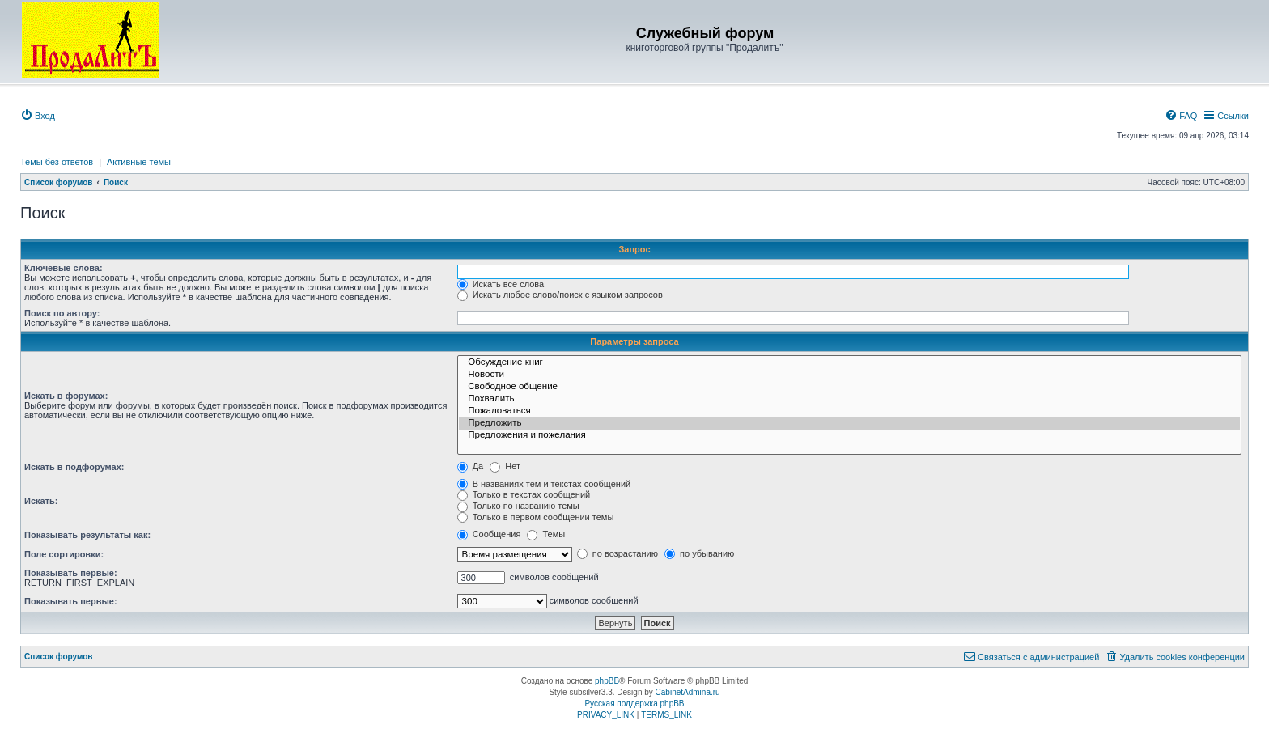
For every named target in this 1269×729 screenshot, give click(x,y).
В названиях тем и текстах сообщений (544, 484)
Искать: (40, 501)
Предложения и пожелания (849, 436)
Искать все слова (501, 284)
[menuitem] (37, 115)
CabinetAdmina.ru (688, 692)
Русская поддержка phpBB (634, 703)
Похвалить (849, 399)
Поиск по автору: (62, 313)
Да (470, 466)
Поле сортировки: (64, 554)
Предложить (849, 423)
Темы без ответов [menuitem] (56, 162)
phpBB (607, 680)
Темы (546, 534)
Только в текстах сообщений (524, 494)
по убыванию (699, 553)
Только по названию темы (518, 506)
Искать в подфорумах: (74, 467)
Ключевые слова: (63, 268)
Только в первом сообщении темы (535, 517)
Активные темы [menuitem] (139, 162)
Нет (505, 466)
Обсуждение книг (849, 363)
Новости (849, 375)
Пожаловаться (849, 411)
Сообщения (489, 534)
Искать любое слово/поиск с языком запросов (560, 294)
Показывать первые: (70, 573)
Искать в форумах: (66, 396)
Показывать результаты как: (87, 535)
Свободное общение (849, 387)
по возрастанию (617, 553)
